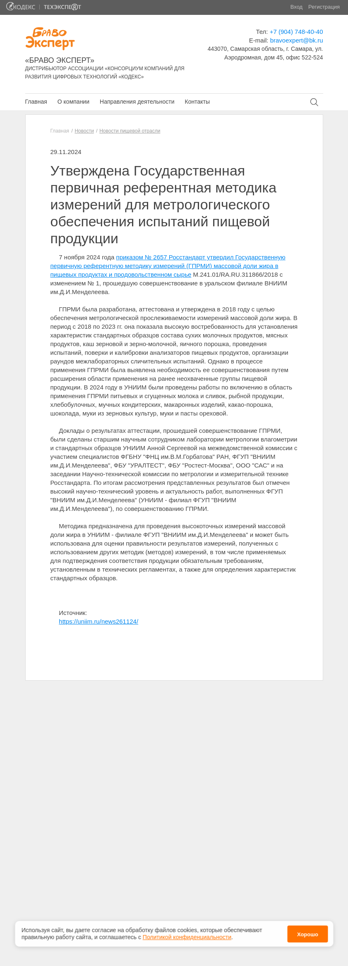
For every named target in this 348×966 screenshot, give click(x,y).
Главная (36, 101)
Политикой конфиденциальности (187, 936)
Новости (84, 131)
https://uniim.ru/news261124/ (98, 621)
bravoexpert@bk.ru (296, 40)
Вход (296, 7)
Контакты (197, 101)
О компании (73, 101)
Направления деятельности (137, 101)
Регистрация (324, 7)
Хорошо (307, 934)
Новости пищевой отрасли (129, 131)
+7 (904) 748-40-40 (296, 31)
